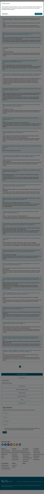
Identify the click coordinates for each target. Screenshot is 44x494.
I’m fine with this (38, 13)
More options (4, 13)
